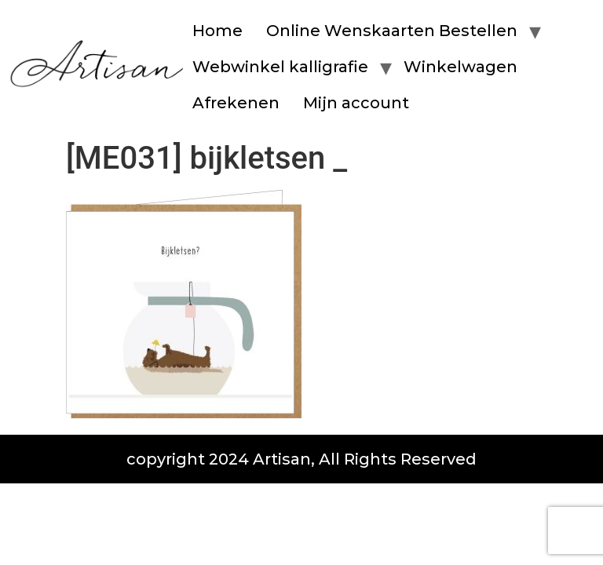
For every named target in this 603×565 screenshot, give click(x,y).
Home (217, 30)
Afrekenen (236, 102)
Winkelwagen (460, 66)
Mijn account (356, 102)
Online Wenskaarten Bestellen (391, 30)
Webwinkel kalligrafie (280, 66)
